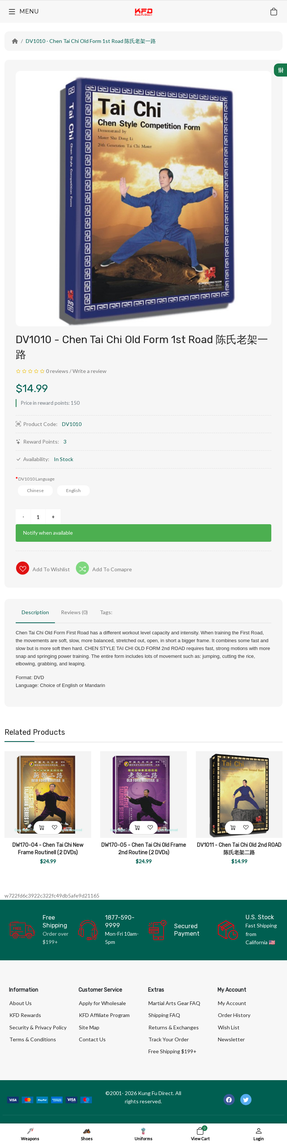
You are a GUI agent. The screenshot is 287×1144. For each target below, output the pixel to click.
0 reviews (57, 371)
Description (35, 612)
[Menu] (23, 11)
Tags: (106, 612)
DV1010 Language (36, 479)
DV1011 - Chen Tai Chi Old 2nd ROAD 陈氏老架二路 (239, 849)
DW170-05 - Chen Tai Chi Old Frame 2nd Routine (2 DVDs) (143, 849)
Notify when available (48, 532)
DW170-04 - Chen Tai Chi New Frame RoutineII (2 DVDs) (47, 849)
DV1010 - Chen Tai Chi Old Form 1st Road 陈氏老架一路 (91, 41)
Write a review (89, 371)
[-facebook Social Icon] (229, 1099)
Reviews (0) (74, 612)
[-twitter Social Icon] (245, 1099)
